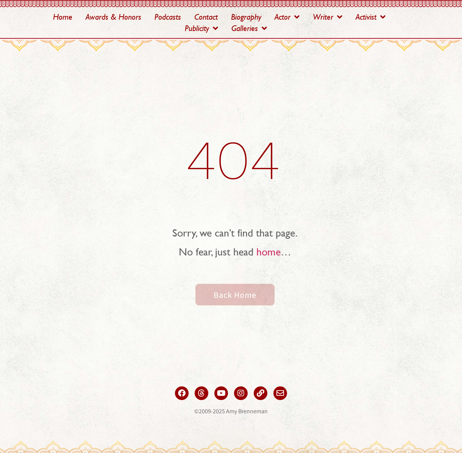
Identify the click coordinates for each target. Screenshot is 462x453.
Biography (246, 17)
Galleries (249, 28)
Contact (206, 17)
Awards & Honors (113, 17)
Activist (371, 17)
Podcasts (168, 17)
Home (62, 17)
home (268, 252)
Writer (327, 17)
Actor (287, 17)
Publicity (201, 28)
